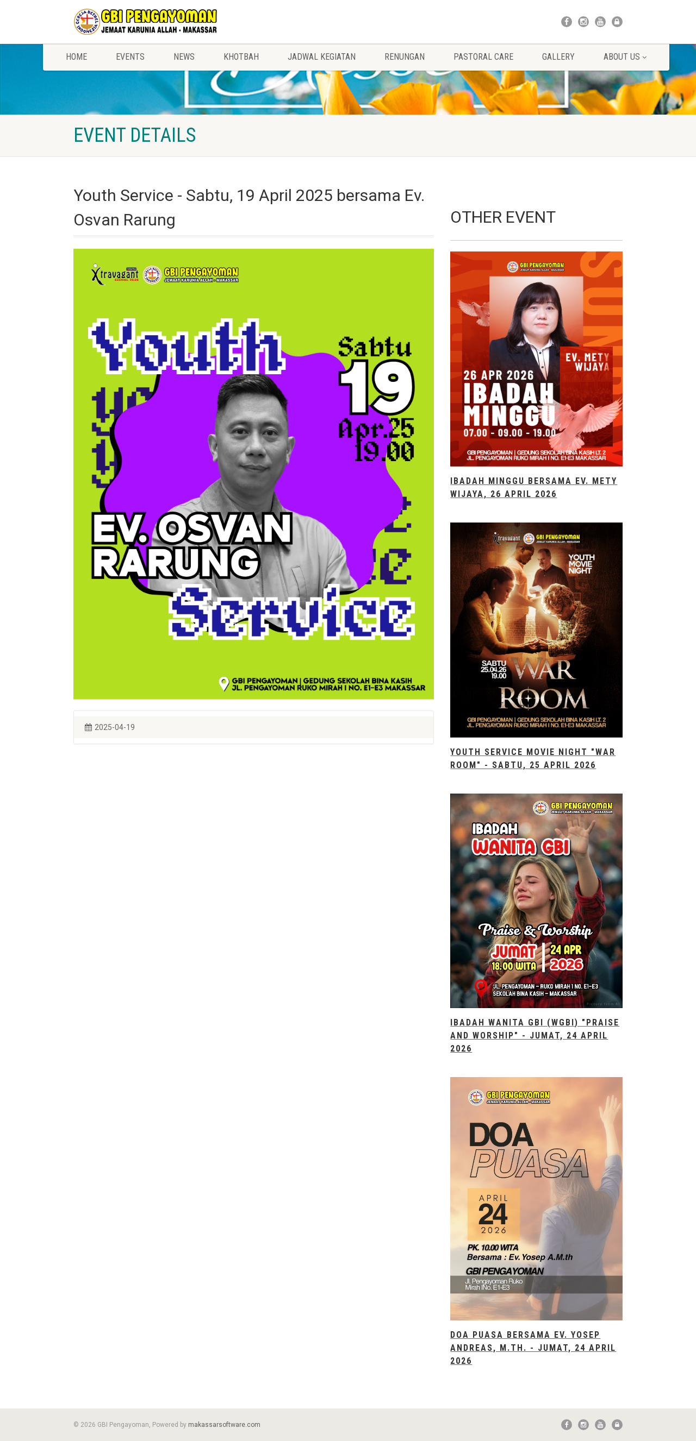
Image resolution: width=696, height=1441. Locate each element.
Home (76, 57)
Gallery (558, 57)
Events (130, 57)
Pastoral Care (483, 57)
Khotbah (241, 57)
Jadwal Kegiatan (322, 57)
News (184, 57)
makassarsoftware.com (224, 1425)
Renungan (404, 57)
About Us (625, 57)
